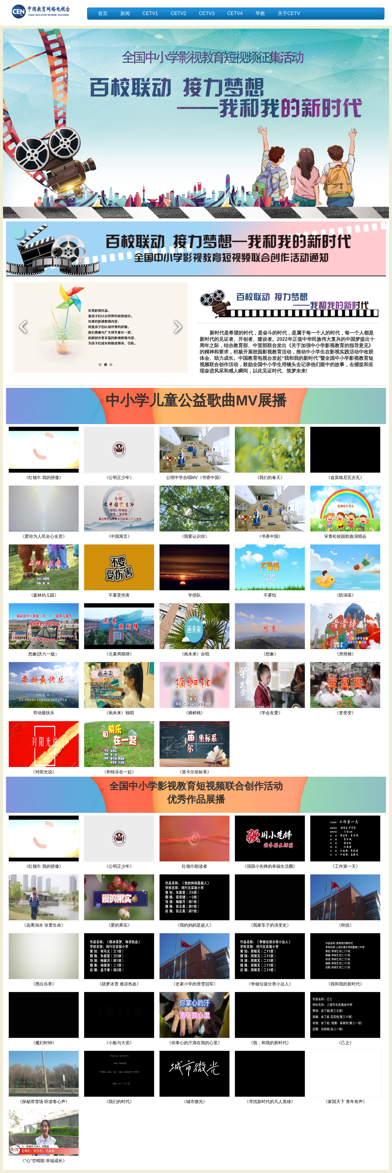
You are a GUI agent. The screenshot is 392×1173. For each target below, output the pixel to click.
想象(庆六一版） (43, 653)
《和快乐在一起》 (119, 771)
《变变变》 (345, 712)
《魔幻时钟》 (43, 1042)
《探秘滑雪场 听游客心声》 (44, 1101)
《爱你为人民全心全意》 (44, 536)
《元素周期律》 (119, 653)
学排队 (194, 595)
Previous (23, 327)
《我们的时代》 (119, 1101)
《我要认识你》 (194, 536)
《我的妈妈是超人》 (194, 925)
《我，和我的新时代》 (270, 1042)
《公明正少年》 (119, 477)
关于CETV (289, 13)
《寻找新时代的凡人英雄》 (270, 1101)
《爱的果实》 (119, 925)
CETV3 (207, 13)
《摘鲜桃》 (194, 712)
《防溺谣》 (345, 595)
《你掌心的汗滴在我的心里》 (194, 1042)
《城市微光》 (194, 1101)
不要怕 (270, 595)
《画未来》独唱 (119, 712)
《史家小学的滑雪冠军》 (194, 983)
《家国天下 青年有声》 (345, 1101)
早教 (260, 13)
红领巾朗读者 (194, 866)
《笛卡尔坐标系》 (194, 771)
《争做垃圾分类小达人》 (270, 983)
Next (178, 327)
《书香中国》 (270, 536)
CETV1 (150, 13)
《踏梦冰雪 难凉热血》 (119, 983)
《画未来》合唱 (194, 653)
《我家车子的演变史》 (270, 925)
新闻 (125, 13)
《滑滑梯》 (345, 653)
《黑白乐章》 (43, 983)
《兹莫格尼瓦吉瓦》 (345, 477)
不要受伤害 (119, 595)
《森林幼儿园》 (43, 595)
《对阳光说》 (43, 771)
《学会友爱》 (270, 712)
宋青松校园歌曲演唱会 (345, 536)
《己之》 (345, 1042)
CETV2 (178, 13)
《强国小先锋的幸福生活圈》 (269, 866)
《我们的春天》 (270, 477)
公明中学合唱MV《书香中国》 (194, 477)
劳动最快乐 (43, 712)
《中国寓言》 (119, 536)
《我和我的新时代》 (345, 983)
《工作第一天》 (345, 866)
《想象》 (269, 653)
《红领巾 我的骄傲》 (43, 477)
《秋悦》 (345, 925)
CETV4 (235, 13)
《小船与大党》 (119, 1042)
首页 (103, 13)
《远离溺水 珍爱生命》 (43, 925)
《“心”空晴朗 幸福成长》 (44, 1160)
